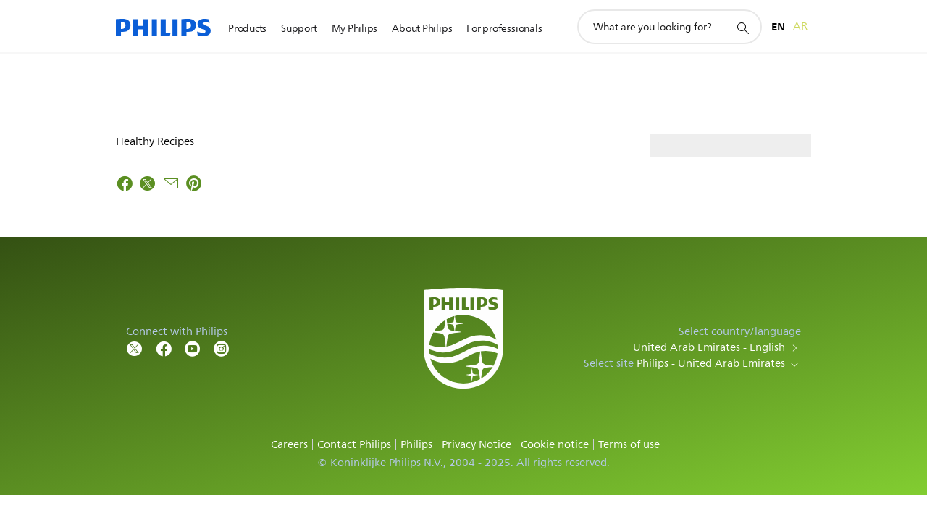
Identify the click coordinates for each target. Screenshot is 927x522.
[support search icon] (742, 27)
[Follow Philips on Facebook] (163, 348)
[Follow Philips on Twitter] (134, 348)
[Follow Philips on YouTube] (192, 348)
